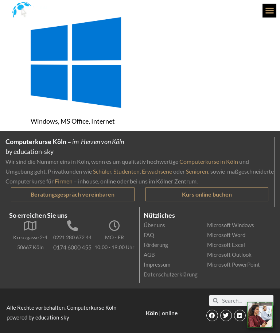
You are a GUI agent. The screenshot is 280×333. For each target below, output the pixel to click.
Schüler (102, 171)
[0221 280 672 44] (72, 225)
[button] (269, 11)
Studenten (126, 171)
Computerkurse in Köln (208, 161)
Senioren (197, 171)
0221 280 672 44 (72, 237)
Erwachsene (157, 171)
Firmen (64, 181)
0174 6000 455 (72, 247)
